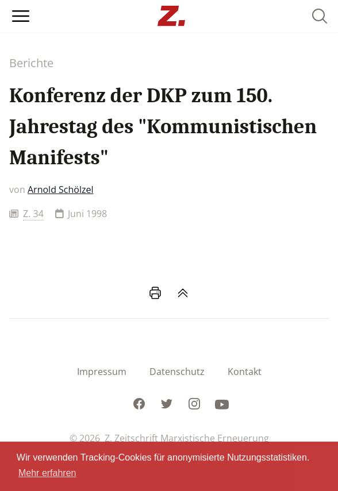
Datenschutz (177, 371)
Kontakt (245, 371)
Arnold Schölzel (61, 189)
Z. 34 (33, 213)
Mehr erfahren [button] (47, 473)
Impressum (101, 371)
